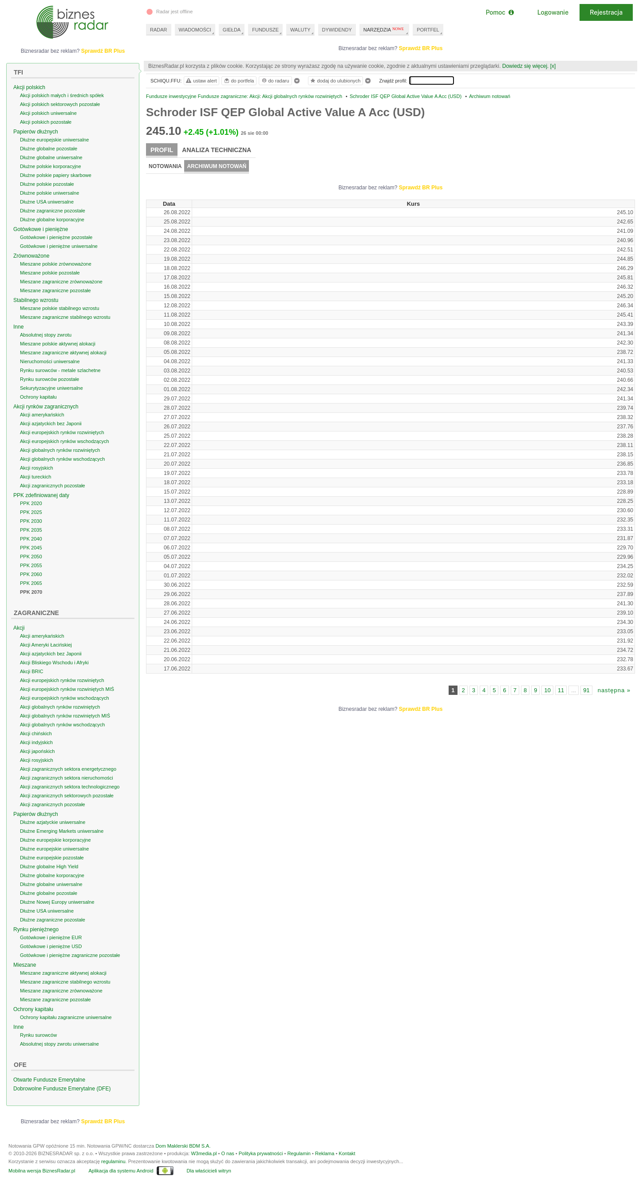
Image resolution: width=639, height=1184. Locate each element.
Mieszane (24, 965)
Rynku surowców (38, 1035)
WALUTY (300, 29)
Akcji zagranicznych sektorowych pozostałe (67, 795)
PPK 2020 (31, 503)
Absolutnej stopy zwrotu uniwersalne (59, 1044)
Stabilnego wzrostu (35, 300)
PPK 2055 (31, 565)
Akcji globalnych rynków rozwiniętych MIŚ (65, 715)
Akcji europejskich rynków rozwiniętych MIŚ (67, 689)
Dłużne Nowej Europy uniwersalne (57, 902)
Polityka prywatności (261, 1153)
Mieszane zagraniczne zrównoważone (61, 281)
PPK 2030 (31, 521)
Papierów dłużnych (35, 132)
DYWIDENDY (337, 29)
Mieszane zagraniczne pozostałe (55, 290)
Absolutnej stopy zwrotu (45, 334)
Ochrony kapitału (38, 397)
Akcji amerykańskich (42, 414)
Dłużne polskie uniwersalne (49, 193)
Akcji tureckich (35, 476)
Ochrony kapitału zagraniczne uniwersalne (66, 1017)
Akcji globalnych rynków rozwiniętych (60, 450)
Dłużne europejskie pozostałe (52, 857)
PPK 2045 (31, 547)
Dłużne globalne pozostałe (48, 148)
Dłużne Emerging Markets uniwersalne (61, 831)
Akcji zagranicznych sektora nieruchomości (66, 777)
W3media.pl (204, 1153)
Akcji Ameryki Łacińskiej (46, 644)
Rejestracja (606, 12)
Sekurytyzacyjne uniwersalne (51, 388)
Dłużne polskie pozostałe (47, 184)
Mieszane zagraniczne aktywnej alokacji (63, 352)
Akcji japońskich (37, 751)
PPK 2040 (31, 538)
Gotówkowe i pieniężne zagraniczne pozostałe (70, 955)
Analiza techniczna (216, 149)
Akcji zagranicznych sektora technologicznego (69, 786)
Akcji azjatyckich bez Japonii (51, 423)
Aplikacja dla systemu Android (120, 1170)
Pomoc (499, 12)
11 (561, 690)
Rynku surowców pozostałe (49, 379)
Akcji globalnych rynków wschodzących (62, 459)
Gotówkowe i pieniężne (40, 229)
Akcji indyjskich (36, 742)
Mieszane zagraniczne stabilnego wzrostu (65, 317)
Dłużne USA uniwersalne (47, 201)
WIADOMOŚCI (195, 29)
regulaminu (113, 1161)
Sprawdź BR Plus (421, 48)
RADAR (158, 29)
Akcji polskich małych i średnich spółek (62, 95)
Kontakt (347, 1153)
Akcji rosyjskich (36, 467)
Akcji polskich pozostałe (45, 122)
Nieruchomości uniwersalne (50, 361)
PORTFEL (428, 29)
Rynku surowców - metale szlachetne (60, 370)
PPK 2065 (31, 583)
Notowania (165, 166)
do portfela (238, 80)
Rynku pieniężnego (36, 929)
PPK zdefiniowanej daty (41, 495)
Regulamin (299, 1153)
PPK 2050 (31, 556)
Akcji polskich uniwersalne (48, 113)
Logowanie (552, 12)
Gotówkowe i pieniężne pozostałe (56, 237)
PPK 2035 (31, 530)
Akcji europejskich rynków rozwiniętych (62, 432)
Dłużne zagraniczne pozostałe (52, 210)
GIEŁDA (232, 29)
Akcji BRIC (31, 671)
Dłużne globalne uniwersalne (51, 157)
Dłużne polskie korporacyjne (50, 166)
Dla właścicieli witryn (209, 1170)
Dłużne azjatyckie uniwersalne (52, 822)
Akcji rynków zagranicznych (46, 407)
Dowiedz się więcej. (525, 66)
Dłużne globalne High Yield (49, 866)
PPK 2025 (31, 512)
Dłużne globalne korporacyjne (52, 219)
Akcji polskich (29, 87)
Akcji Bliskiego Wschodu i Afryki (54, 662)
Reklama (324, 1153)
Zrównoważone (31, 256)
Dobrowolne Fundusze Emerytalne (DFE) (61, 1089)
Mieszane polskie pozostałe (50, 272)
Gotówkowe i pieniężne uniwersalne (59, 246)
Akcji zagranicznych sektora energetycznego (68, 769)
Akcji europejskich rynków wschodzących (64, 441)
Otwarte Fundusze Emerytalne (49, 1080)
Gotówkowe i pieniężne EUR (51, 937)
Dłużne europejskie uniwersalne (54, 139)
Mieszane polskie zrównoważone (55, 264)
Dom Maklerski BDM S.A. (182, 1146)
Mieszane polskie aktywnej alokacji (57, 343)
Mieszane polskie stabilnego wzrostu (59, 308)
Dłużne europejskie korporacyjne (55, 840)
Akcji (18, 628)
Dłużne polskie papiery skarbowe (55, 175)
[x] (553, 66)
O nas (227, 1153)
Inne (18, 327)
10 (547, 690)
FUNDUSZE (265, 29)
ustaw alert (201, 80)
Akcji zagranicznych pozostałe (52, 485)
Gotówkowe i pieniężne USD (51, 946)
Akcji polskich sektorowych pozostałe (60, 104)
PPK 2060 (31, 574)
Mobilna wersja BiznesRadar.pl (41, 1170)
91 (586, 690)
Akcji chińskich (36, 733)
